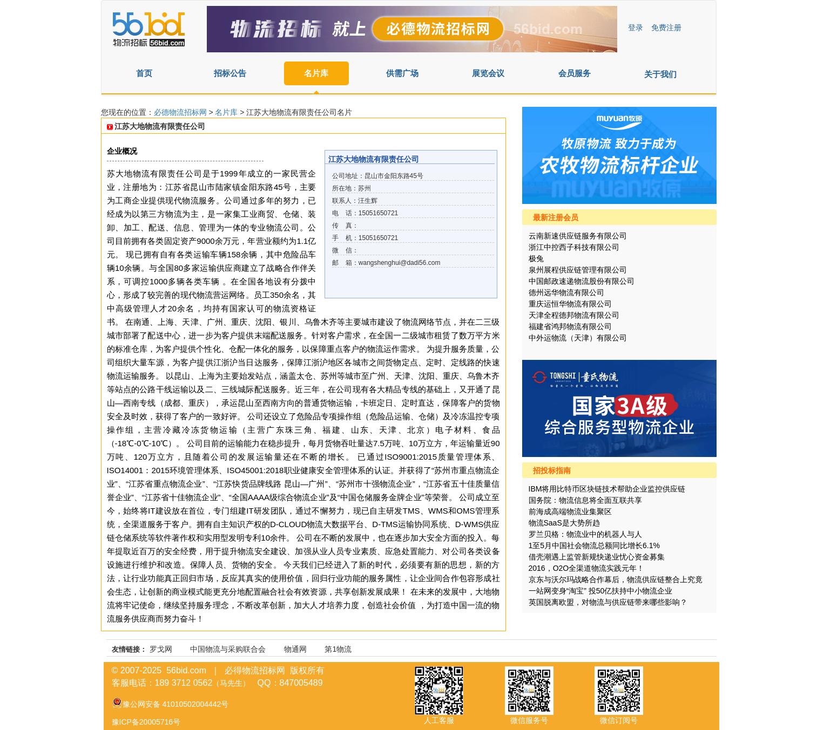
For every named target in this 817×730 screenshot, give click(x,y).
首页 (144, 73)
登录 (635, 27)
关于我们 (660, 74)
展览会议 (488, 73)
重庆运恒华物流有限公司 (570, 303)
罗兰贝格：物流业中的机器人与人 (585, 534)
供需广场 (402, 73)
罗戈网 (161, 649)
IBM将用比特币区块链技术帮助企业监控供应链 (607, 489)
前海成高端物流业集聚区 (570, 511)
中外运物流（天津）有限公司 (578, 337)
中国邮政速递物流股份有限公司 (581, 281)
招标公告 (230, 73)
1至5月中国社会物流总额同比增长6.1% (594, 545)
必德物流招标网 (181, 112)
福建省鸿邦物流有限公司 (570, 326)
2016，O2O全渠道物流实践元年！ (587, 568)
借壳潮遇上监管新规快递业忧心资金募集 (597, 556)
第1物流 (338, 649)
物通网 (295, 649)
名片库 (316, 73)
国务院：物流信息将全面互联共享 (585, 500)
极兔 (536, 258)
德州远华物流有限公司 (566, 292)
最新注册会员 (555, 217)
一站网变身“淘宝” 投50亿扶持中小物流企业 (601, 590)
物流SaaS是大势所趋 (564, 522)
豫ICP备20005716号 (146, 722)
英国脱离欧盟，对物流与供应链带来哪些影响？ (608, 602)
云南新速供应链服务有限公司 (578, 235)
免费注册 (666, 27)
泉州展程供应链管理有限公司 (578, 269)
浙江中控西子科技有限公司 (574, 247)
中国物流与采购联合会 (228, 649)
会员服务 (574, 73)
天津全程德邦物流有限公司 (574, 315)
